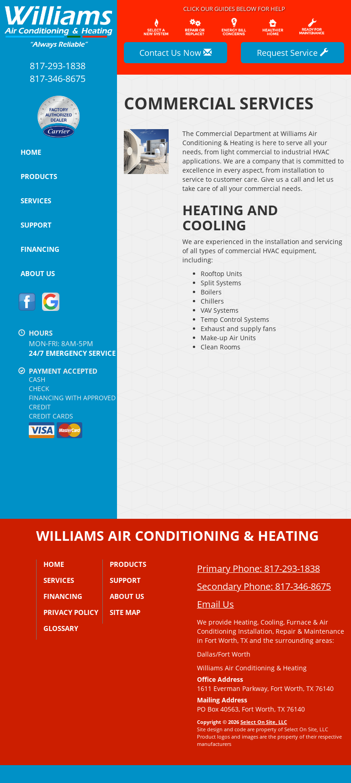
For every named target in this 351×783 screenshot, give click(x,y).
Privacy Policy (70, 612)
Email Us (215, 622)
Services (36, 200)
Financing (40, 249)
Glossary (60, 628)
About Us (38, 273)
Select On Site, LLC (263, 739)
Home (31, 152)
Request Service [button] (292, 52)
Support (36, 224)
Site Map (125, 612)
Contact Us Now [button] (175, 52)
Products (39, 176)
